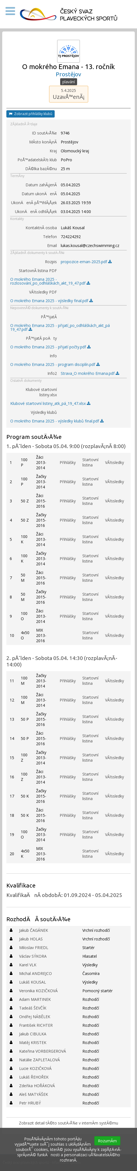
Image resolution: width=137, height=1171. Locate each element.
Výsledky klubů (44, 412)
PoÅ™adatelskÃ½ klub (37, 159)
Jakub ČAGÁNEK (33, 930)
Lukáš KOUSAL (32, 982)
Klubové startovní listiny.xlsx (41, 392)
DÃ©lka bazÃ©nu (41, 168)
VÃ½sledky (114, 462)
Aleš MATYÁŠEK (33, 1094)
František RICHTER (36, 1025)
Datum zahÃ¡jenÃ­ (41, 184)
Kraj (53, 150)
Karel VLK (27, 964)
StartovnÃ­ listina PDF (38, 270)
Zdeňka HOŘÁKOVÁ (37, 1085)
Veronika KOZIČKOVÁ (38, 990)
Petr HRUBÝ (30, 1103)
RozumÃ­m (107, 1140)
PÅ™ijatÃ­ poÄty (41, 338)
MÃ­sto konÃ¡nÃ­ (43, 142)
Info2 (52, 373)
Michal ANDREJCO (35, 973)
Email (52, 245)
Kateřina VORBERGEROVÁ (42, 1051)
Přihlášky (68, 462)
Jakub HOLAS (31, 939)
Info (53, 355)
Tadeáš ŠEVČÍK (32, 1008)
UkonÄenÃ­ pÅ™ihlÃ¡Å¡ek (34, 202)
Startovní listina (90, 462)
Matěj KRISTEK (32, 1042)
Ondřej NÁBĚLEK (34, 1016)
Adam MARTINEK (35, 999)
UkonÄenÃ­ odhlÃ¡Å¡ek (36, 211)
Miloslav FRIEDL (33, 947)
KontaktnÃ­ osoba (41, 227)
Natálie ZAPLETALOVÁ (39, 1059)
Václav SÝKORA (33, 956)
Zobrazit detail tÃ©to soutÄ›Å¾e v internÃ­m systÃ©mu (68, 1123)
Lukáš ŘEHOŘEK (34, 1077)
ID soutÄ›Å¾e (44, 133)
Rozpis (51, 261)
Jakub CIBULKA (32, 1033)
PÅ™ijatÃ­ (49, 316)
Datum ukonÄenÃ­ (39, 193)
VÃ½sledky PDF (43, 292)
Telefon (50, 236)
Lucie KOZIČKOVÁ (35, 1068)
